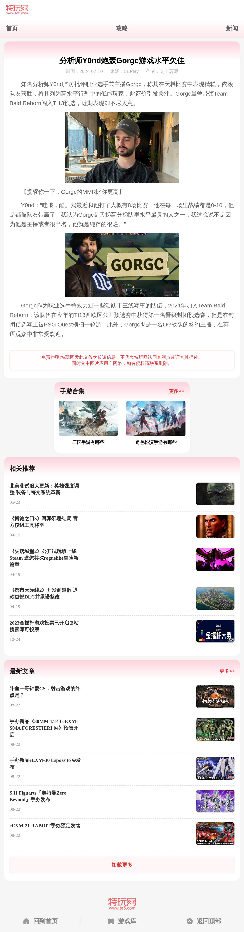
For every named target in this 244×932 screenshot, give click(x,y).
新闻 (232, 28)
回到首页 (45, 921)
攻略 (122, 28)
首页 (12, 28)
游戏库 (127, 921)
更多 (173, 391)
